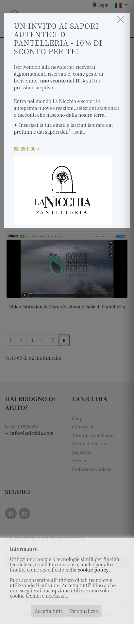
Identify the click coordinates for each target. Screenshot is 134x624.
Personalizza (84, 611)
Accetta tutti (48, 611)
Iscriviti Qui (26, 148)
